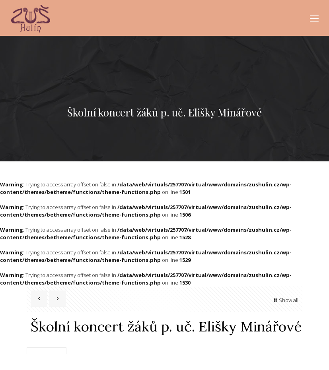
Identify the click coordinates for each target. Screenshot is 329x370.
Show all (285, 300)
